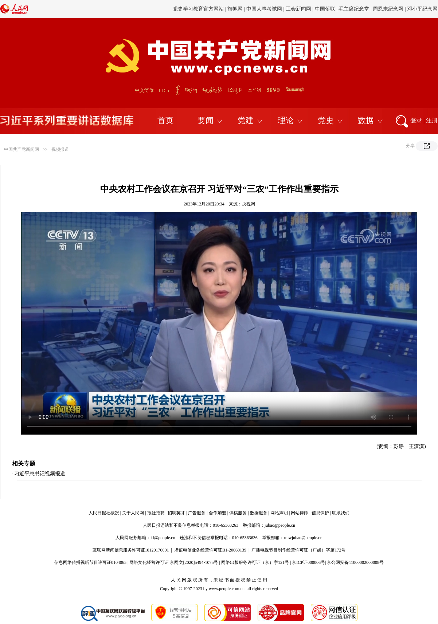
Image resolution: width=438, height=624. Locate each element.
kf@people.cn (162, 537)
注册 (432, 120)
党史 (326, 120)
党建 (246, 120)
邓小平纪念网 (422, 9)
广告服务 (197, 512)
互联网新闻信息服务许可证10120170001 (131, 550)
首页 (165, 120)
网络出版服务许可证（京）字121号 (255, 562)
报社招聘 (156, 512)
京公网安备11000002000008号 (355, 562)
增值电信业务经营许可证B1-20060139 (210, 550)
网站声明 (279, 512)
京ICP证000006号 (308, 562)
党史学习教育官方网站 (199, 9)
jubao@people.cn (280, 525)
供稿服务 (238, 512)
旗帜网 (235, 9)
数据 (366, 120)
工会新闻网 (298, 9)
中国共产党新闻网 (21, 149)
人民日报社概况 (104, 512)
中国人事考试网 (264, 9)
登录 (416, 120)
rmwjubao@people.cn (303, 537)
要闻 (206, 120)
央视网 (248, 204)
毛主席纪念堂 (354, 9)
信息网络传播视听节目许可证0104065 (90, 562)
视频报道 (60, 149)
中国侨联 (325, 9)
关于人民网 (133, 512)
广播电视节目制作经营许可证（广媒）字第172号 (298, 550)
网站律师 (299, 512)
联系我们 (340, 512)
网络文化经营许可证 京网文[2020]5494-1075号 (173, 562)
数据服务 (258, 512)
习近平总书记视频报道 (39, 473)
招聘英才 (176, 512)
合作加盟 (217, 512)
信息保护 (320, 512)
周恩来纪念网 (388, 9)
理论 (286, 120)
